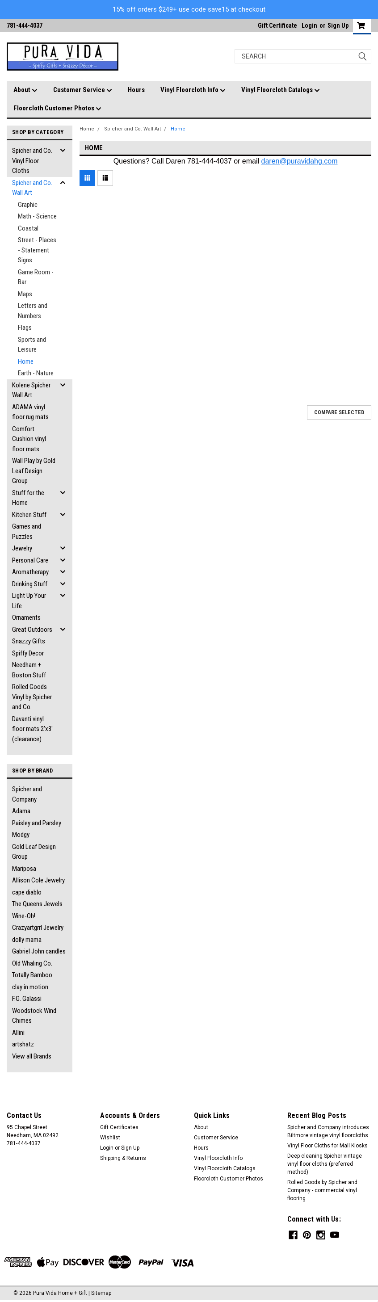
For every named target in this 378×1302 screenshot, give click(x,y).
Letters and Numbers (32, 311)
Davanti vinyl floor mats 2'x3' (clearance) (32, 729)
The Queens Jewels (37, 904)
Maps (25, 294)
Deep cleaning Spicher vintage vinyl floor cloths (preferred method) (324, 1164)
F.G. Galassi (27, 999)
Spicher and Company (27, 794)
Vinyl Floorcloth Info (193, 90)
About (25, 90)
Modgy (20, 835)
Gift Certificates (119, 1127)
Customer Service (82, 90)
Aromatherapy (30, 572)
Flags (25, 327)
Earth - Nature (36, 373)
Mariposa (24, 869)
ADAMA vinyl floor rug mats (30, 412)
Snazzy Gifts (28, 641)
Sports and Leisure (32, 345)
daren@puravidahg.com (299, 161)
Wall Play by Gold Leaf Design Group (33, 471)
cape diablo (27, 892)
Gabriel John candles (39, 951)
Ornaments (26, 617)
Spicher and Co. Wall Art (32, 188)
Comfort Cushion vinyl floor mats (29, 439)
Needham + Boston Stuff (29, 670)
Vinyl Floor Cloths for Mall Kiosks (327, 1145)
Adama (21, 811)
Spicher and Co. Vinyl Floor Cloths (32, 161)
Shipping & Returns (123, 1158)
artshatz (23, 1044)
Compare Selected (339, 412)
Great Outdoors (32, 630)
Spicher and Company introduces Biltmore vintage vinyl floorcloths (328, 1131)
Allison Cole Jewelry (38, 880)
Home (26, 361)
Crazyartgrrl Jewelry (37, 928)
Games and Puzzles (26, 531)
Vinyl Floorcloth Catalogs (280, 90)
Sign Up (338, 25)
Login (309, 25)
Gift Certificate (277, 25)
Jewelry (22, 548)
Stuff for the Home (28, 498)
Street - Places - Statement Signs (37, 250)
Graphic (28, 205)
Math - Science (37, 216)
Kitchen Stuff (29, 515)
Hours (136, 90)
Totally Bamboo (32, 975)
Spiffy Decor (28, 653)
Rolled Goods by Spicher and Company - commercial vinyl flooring (322, 1190)
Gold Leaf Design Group (34, 852)
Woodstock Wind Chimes (34, 1016)
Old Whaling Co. (32, 963)
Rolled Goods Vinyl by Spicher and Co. (32, 697)
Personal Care (30, 560)
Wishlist (110, 1137)
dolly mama (27, 940)
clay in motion (30, 987)
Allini (18, 1033)
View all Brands (31, 1056)
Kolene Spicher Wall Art (31, 390)
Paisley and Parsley (36, 823)
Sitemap (101, 1293)
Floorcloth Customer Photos (57, 108)
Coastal (28, 228)
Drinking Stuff (29, 584)
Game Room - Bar (36, 277)
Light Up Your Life (29, 601)
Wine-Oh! (23, 916)
